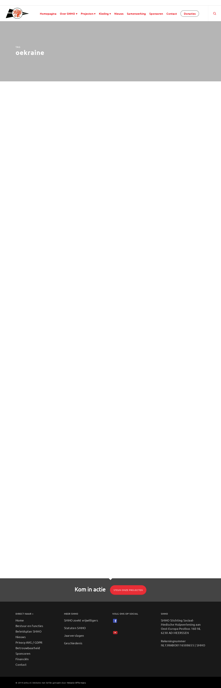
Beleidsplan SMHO (28, 631)
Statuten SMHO (75, 628)
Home (20, 620)
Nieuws (119, 13)
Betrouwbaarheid (28, 648)
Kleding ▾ (105, 13)
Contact (171, 13)
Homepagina (48, 13)
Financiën (22, 659)
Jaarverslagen (74, 635)
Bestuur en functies (29, 626)
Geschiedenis (73, 643)
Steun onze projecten (128, 590)
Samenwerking (136, 13)
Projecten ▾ (88, 13)
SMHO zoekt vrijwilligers (81, 620)
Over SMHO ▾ (68, 13)
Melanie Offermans (76, 682)
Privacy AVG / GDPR (29, 642)
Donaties (190, 13)
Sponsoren (156, 13)
